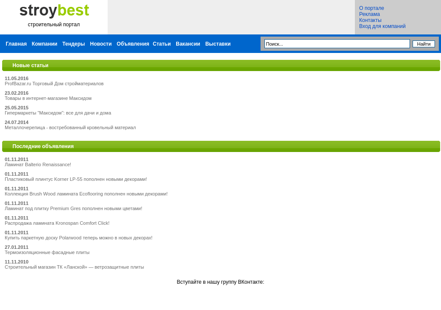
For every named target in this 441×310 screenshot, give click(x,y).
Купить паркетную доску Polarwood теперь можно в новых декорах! (78, 237)
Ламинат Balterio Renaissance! (38, 164)
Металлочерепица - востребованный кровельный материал (70, 127)
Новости (101, 44)
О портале (371, 8)
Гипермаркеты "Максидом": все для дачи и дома (58, 112)
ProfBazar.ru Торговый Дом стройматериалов (54, 83)
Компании (44, 44)
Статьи (162, 44)
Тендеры (73, 44)
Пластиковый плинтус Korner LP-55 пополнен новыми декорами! (76, 179)
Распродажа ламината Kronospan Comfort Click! (57, 223)
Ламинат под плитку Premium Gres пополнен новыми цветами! (73, 208)
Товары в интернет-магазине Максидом (48, 98)
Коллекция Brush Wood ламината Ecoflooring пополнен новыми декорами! (86, 193)
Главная (16, 44)
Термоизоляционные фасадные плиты (47, 252)
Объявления (133, 44)
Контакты (370, 20)
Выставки (218, 44)
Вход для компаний (382, 26)
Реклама (369, 14)
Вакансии (188, 44)
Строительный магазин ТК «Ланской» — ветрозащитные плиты (74, 267)
